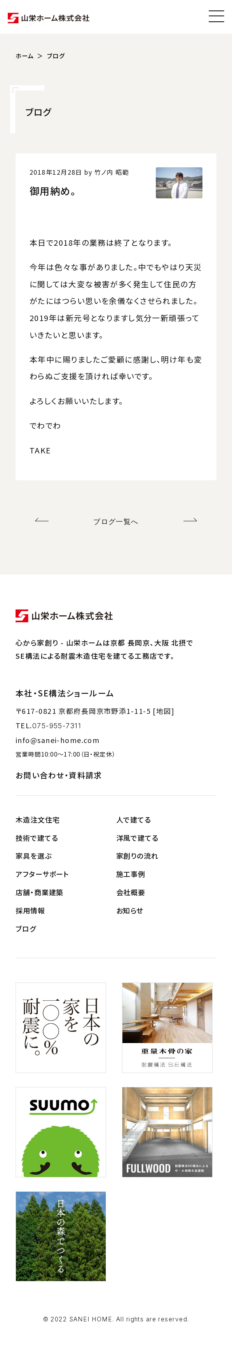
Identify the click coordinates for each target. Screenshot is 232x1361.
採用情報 (30, 910)
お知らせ (130, 910)
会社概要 (131, 892)
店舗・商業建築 (39, 892)
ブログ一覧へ (116, 521)
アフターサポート (42, 874)
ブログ (56, 55)
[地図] (163, 711)
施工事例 (131, 874)
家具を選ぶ (34, 856)
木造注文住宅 (37, 819)
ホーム (25, 55)
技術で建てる (37, 838)
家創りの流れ (137, 856)
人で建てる (134, 819)
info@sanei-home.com (57, 740)
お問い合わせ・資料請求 (59, 775)
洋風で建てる (137, 838)
